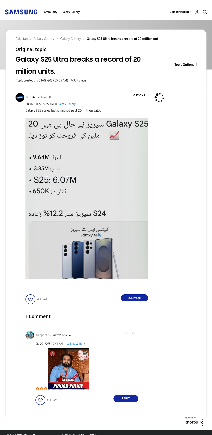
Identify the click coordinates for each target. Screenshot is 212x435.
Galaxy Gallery (70, 12)
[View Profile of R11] (28, 97)
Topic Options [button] (184, 65)
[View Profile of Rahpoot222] (44, 335)
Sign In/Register (180, 12)
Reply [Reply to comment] (126, 398)
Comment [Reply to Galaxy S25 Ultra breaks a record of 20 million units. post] (134, 298)
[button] (141, 96)
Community (49, 12)
